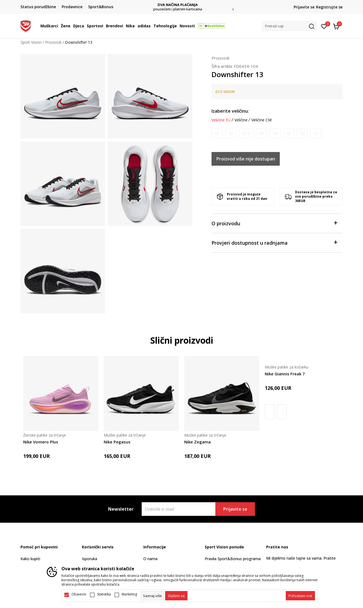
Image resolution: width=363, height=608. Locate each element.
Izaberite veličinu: (230, 111)
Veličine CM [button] (261, 120)
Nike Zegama (197, 442)
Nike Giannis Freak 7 (285, 373)
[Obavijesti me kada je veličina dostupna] (217, 133)
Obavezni (79, 594)
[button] (289, 26)
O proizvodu (274, 223)
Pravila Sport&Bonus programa (233, 558)
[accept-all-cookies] (300, 595)
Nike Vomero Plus (40, 442)
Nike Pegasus (117, 442)
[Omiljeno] (324, 26)
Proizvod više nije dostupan (245, 159)
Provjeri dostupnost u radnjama (274, 242)
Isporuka (89, 558)
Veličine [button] (241, 120)
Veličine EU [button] (221, 120)
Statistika (104, 594)
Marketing (129, 594)
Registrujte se (329, 7)
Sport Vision (30, 42)
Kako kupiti (30, 558)
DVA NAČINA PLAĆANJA (182, 5)
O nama (150, 558)
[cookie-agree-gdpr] (176, 595)
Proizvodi (53, 42)
